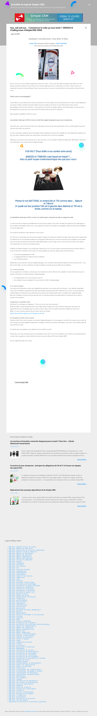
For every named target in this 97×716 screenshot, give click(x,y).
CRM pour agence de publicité (20, 521)
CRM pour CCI (14, 544)
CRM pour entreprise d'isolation (22, 570)
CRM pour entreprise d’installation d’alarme (27, 650)
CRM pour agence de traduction (21, 614)
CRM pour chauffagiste (18, 550)
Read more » (82, 460)
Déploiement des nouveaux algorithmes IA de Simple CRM (32, 490)
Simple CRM (33, 43)
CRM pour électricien (17, 589)
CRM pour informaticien (18, 588)
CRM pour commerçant (17, 555)
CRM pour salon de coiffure (20, 684)
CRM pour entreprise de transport (22, 608)
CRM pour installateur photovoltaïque (24, 669)
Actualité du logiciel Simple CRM (27, 4)
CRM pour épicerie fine (18, 574)
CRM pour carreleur (16, 540)
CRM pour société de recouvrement (22, 686)
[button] (86, 28)
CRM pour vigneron (16, 603)
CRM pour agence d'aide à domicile (23, 525)
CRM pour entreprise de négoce (21, 692)
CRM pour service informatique (21, 690)
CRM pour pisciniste (17, 591)
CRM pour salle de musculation (21, 680)
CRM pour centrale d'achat (19, 546)
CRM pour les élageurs (18, 673)
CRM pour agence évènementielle (21, 616)
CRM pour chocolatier (17, 551)
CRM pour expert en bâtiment (20, 660)
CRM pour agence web (17, 618)
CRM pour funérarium (17, 661)
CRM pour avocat (15, 536)
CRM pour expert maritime (19, 576)
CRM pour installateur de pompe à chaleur (26, 665)
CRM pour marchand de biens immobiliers (25, 593)
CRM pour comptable (16, 538)
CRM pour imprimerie (17, 586)
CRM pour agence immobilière (20, 531)
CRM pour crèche (15, 633)
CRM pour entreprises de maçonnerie (23, 677)
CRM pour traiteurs (16, 688)
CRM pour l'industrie (17, 694)
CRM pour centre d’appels (19, 627)
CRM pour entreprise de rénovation (23, 646)
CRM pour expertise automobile (21, 567)
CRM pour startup (15, 601)
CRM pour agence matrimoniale (20, 532)
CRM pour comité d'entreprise (20, 553)
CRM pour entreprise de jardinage (22, 563)
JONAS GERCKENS (61, 43)
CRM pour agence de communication (22, 612)
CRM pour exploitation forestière (22, 578)
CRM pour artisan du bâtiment (20, 534)
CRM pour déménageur (17, 639)
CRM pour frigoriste (17, 580)
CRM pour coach (15, 629)
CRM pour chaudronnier (18, 548)
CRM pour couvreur (16, 559)
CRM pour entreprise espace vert (22, 572)
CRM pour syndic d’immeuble (20, 606)
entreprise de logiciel (30, 711)
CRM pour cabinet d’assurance (20, 625)
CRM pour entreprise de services (22, 698)
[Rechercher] (89, 5)
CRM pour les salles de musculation (23, 679)
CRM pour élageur (15, 675)
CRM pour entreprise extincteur (21, 569)
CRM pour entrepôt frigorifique (21, 561)
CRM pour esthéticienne (18, 654)
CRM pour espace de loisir (19, 652)
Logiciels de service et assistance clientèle (27, 701)
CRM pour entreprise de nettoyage (22, 644)
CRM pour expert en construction (22, 658)
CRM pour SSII (14, 605)
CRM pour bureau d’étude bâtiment (22, 622)
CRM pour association (18, 696)
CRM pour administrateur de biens (22, 519)
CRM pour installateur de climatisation (25, 663)
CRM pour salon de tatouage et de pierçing (26, 599)
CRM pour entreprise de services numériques (26, 523)
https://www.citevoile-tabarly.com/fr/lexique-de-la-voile (27, 313)
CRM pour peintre (15, 595)
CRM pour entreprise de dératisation (23, 643)
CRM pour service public (18, 699)
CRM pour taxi (14, 557)
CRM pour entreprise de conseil (21, 641)
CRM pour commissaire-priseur (20, 631)
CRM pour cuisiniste (17, 635)
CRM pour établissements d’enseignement (25, 656)
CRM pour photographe (17, 597)
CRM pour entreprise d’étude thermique (24, 565)
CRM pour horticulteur (18, 584)
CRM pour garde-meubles (18, 582)
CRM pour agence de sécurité (20, 529)
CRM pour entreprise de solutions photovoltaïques (29, 610)
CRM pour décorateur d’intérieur (22, 637)
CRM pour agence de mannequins (21, 527)
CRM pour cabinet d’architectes (21, 624)
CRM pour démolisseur (17, 671)
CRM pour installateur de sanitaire (23, 667)
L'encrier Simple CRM (21, 382)
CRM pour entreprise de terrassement (23, 648)
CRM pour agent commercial (19, 620)
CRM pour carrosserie (17, 542)
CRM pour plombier (16, 682)
